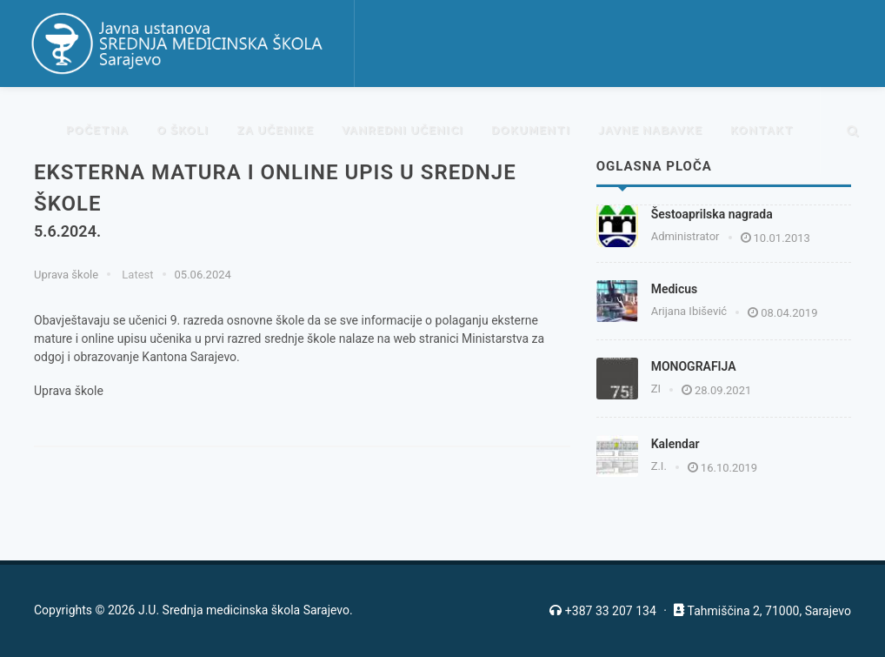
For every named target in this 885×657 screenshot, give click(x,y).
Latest (136, 274)
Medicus (674, 289)
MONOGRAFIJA (693, 366)
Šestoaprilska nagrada (712, 214)
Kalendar (675, 444)
